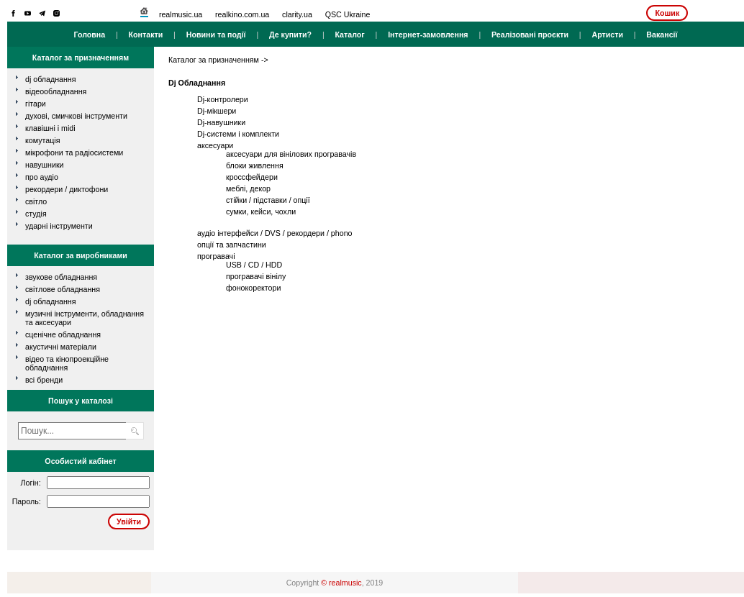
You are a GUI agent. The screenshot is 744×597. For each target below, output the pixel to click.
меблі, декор (248, 188)
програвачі (216, 256)
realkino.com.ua (242, 14)
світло (36, 201)
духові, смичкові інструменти (76, 115)
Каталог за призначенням (213, 59)
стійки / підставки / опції (268, 200)
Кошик (667, 13)
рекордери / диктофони (66, 189)
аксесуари (215, 145)
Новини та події (216, 34)
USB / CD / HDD (254, 264)
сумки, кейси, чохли (261, 211)
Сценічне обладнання (63, 334)
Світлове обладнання (62, 289)
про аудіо (41, 177)
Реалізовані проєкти (529, 34)
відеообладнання (55, 91)
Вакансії (661, 34)
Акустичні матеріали (60, 346)
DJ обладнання (50, 301)
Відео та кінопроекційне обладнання (67, 363)
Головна (89, 34)
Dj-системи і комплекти (238, 133)
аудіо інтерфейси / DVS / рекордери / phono (275, 233)
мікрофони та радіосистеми (74, 152)
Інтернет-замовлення (428, 34)
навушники (44, 164)
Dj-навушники (221, 122)
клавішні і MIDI (50, 128)
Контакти (146, 34)
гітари (35, 103)
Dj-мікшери (216, 110)
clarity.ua (297, 14)
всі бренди (44, 379)
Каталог (349, 34)
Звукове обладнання (61, 277)
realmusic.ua (180, 14)
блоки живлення (254, 165)
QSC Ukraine (348, 14)
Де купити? (290, 34)
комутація (42, 140)
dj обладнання (50, 79)
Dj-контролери (222, 99)
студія (36, 213)
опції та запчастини (231, 244)
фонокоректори (253, 287)
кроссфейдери (252, 177)
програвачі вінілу (256, 276)
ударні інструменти (59, 226)
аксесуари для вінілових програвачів (291, 154)
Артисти (607, 34)
